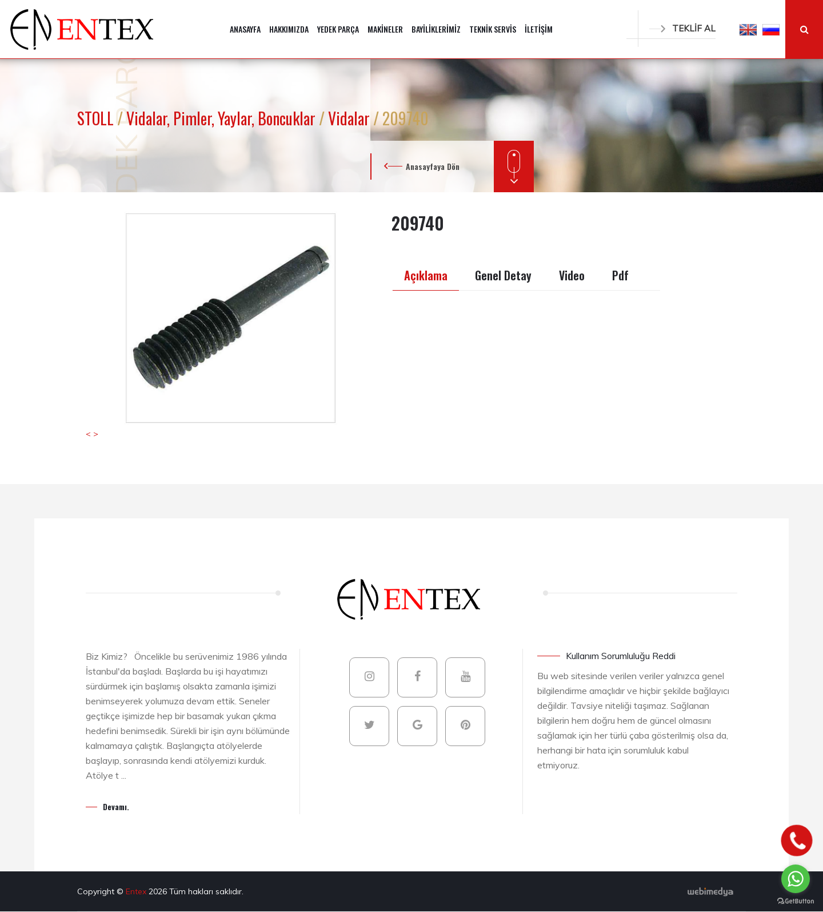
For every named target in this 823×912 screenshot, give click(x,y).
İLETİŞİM (539, 29)
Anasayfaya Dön (433, 166)
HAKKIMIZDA (289, 29)
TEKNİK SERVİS (492, 29)
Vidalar (350, 118)
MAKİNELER (385, 29)
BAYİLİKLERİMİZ (436, 29)
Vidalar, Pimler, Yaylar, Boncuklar (222, 118)
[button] (748, 29)
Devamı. (116, 806)
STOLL (97, 118)
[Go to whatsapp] (795, 879)
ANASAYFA (245, 29)
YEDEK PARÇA (338, 29)
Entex (137, 891)
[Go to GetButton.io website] (795, 900)
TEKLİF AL (682, 28)
